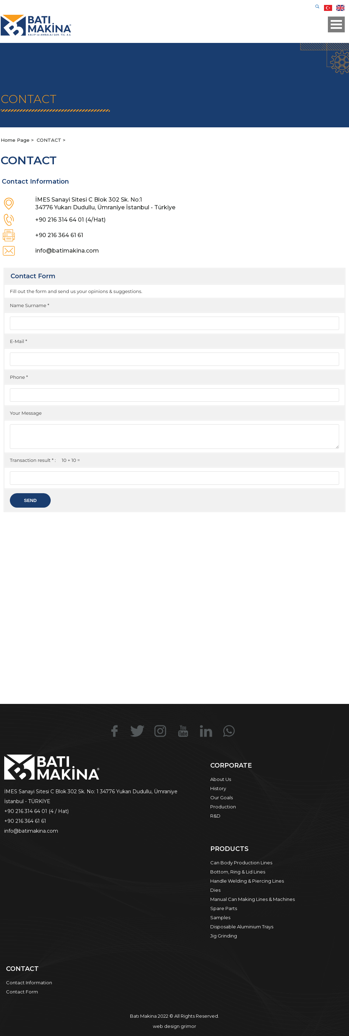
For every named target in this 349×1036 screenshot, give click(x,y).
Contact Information (29, 982)
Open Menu (336, 24)
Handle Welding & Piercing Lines (247, 881)
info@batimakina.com (67, 250)
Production (223, 806)
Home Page (16, 140)
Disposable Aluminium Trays (241, 926)
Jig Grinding (223, 936)
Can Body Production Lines (241, 862)
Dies (215, 890)
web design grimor (174, 1026)
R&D (215, 816)
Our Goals (221, 797)
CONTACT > (51, 140)
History (218, 788)
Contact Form (22, 991)
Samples (220, 917)
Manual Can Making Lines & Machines (252, 899)
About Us (220, 779)
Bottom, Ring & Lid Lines (237, 872)
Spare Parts (223, 908)
